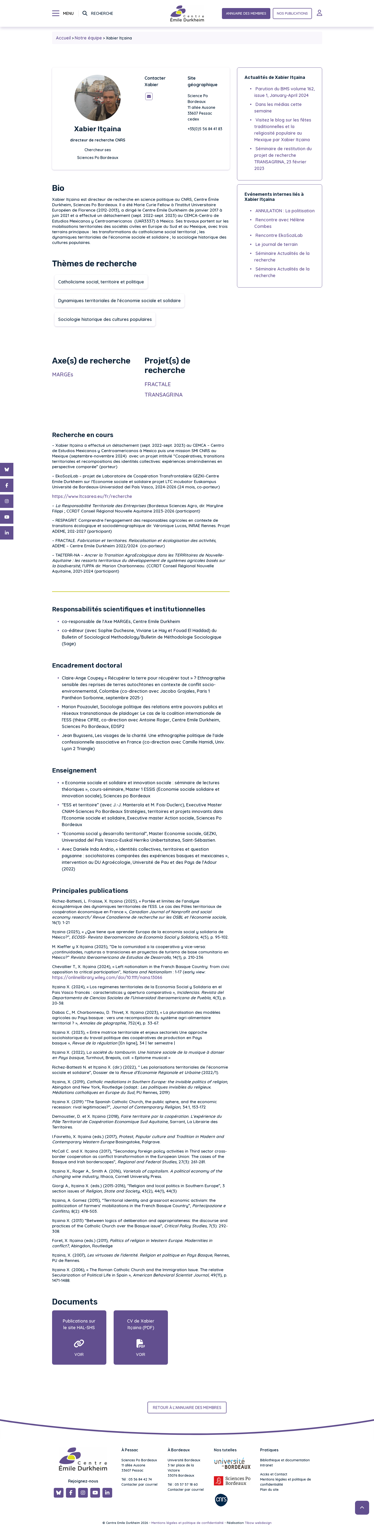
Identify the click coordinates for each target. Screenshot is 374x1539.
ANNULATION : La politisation (285, 211)
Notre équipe (88, 38)
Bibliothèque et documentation (285, 1460)
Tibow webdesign (258, 1523)
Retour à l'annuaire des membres (187, 1407)
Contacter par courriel (139, 1484)
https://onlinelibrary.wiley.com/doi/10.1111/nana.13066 (107, 982)
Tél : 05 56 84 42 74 (136, 1479)
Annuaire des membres (246, 13)
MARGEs (62, 374)
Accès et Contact (273, 1474)
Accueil (63, 38)
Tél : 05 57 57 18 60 (183, 1484)
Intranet (266, 1465)
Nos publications (292, 13)
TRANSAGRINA (163, 394)
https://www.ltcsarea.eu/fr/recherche (92, 501)
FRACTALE (158, 384)
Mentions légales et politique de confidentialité (285, 1482)
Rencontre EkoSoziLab (279, 235)
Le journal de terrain (276, 244)
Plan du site (269, 1489)
